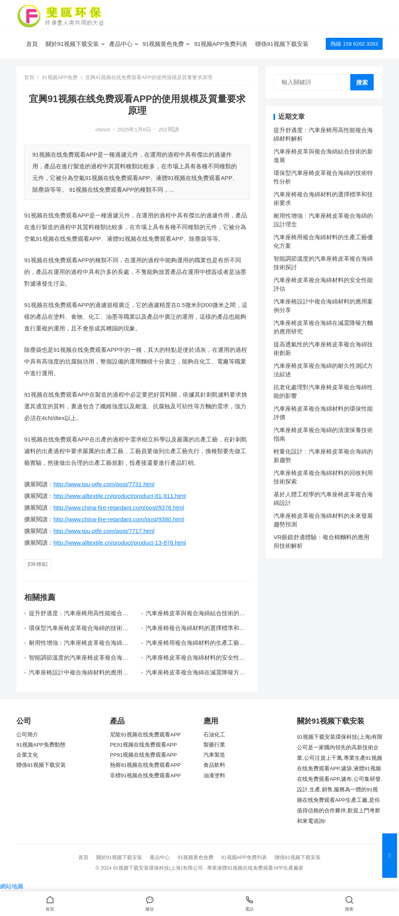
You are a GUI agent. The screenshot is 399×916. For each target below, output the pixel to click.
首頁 (32, 44)
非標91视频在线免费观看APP (145, 775)
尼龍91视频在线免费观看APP (145, 735)
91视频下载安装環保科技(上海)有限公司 (158, 868)
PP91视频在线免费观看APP (143, 755)
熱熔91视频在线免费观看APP (145, 765)
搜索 (362, 82)
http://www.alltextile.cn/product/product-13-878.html (119, 542)
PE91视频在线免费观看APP (143, 745)
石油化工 (214, 735)
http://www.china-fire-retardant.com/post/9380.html (118, 519)
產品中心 (120, 44)
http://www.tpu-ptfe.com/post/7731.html (103, 484)
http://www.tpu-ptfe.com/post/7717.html (103, 531)
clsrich (102, 129)
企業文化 (27, 755)
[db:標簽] (38, 564)
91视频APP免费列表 (220, 44)
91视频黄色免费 (163, 44)
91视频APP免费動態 (40, 745)
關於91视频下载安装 (72, 44)
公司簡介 (27, 735)
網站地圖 (11, 886)
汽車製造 (214, 755)
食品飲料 (214, 765)
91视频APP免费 (60, 77)
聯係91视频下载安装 (282, 44)
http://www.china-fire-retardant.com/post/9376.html (118, 507)
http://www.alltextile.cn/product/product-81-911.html (119, 495)
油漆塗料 (214, 775)
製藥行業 (214, 745)
